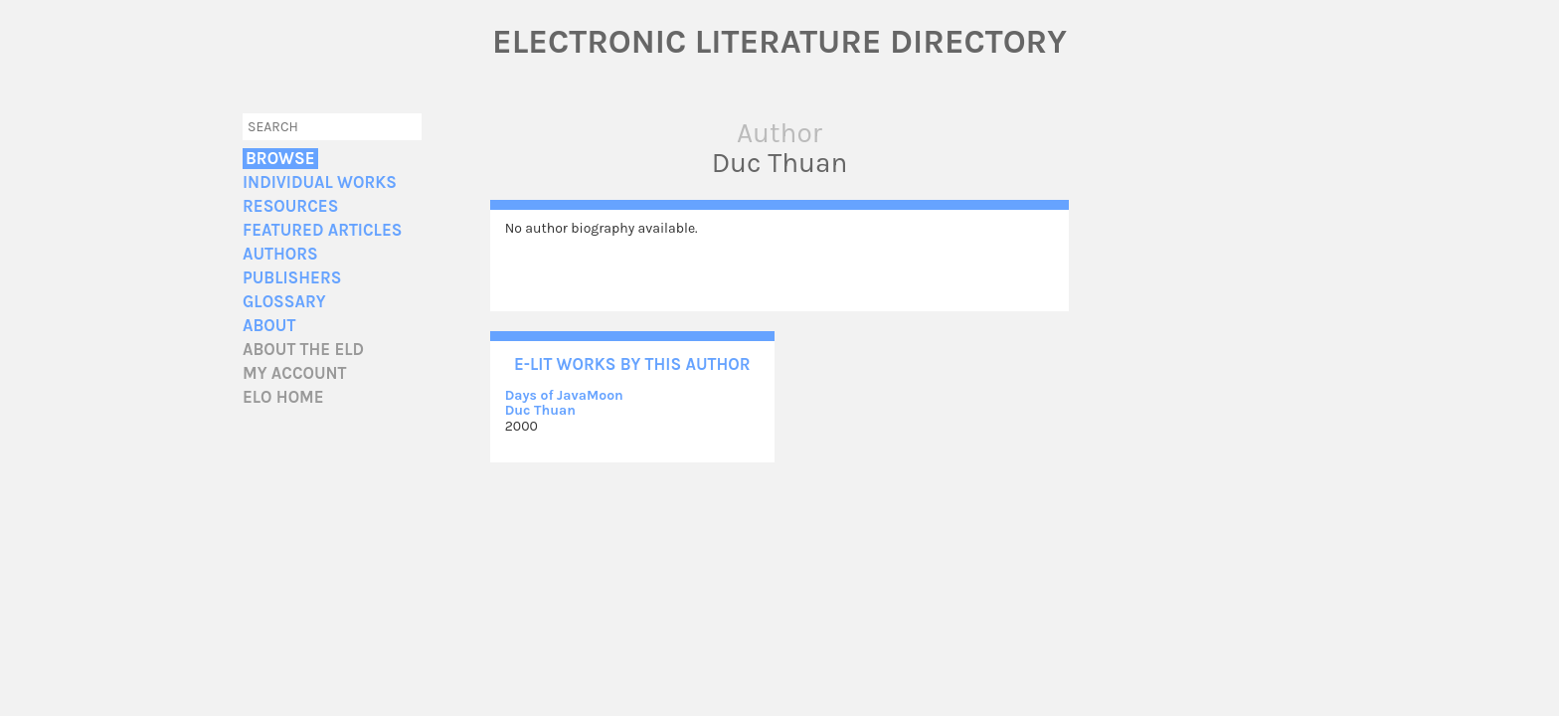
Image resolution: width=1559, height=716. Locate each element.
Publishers (292, 277)
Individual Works (320, 182)
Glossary (284, 301)
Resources (290, 206)
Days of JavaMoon (564, 395)
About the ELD (303, 349)
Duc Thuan (540, 410)
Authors (280, 254)
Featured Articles (322, 230)
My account (295, 373)
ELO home (283, 397)
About (269, 325)
